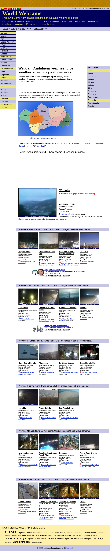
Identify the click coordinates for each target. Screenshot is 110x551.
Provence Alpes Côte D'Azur (68, 539)
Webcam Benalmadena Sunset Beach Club (47, 465)
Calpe (73, 535)
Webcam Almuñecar (47, 372)
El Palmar (94, 535)
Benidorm (92, 91)
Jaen (21, 146)
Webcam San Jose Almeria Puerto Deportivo (69, 264)
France (4, 45)
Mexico (4, 63)
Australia (4, 102)
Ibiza (90, 88)
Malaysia (4, 93)
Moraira (78, 535)
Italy (2, 39)
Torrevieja (68, 535)
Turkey (3, 90)
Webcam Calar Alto (88, 261)
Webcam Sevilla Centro (28, 511)
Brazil (3, 72)
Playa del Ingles (77, 533)
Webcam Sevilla (87, 511)
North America (6, 57)
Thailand (4, 96)
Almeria (55, 143)
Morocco (4, 81)
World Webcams (21, 13)
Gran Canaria (93, 103)
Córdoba (75, 143)
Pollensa (7, 535)
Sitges (37, 535)
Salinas (50, 535)
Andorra (10, 538)
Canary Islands (94, 100)
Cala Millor (14, 535)
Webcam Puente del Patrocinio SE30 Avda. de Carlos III (47, 517)
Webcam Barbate (87, 317)
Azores (43, 539)
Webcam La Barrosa (27, 319)
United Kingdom (7, 42)
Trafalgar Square (37, 542)
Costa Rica (5, 66)
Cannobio (8, 542)
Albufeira (37, 539)
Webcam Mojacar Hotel (27, 261)
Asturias (43, 535)
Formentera (100, 533)
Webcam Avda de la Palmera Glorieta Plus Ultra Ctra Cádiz (68, 517)
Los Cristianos (37, 533)
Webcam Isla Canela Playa (69, 418)
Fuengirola (92, 94)
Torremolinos (93, 97)
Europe (14, 29)
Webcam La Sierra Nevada (69, 372)
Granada (86, 143)
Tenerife (91, 106)
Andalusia (38, 29)
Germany (4, 48)
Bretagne (87, 539)
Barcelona (92, 76)
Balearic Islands (90, 533)
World (5, 29)
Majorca (91, 85)
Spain (22, 29)
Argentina (5, 75)
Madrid (90, 73)
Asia (2, 87)
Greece (4, 54)
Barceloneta (30, 535)
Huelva (98, 143)
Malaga (91, 79)
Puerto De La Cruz (48, 533)
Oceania (4, 99)
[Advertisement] (64, 49)
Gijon (54, 535)
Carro (81, 539)
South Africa (6, 84)
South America (7, 69)
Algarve (30, 539)
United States (6, 60)
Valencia (60, 535)
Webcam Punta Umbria (48, 418)
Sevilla (40, 146)
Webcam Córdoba (67, 214)
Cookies (68, 548)
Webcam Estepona (67, 463)
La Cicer (69, 533)
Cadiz (65, 143)
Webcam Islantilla (26, 418)
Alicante (91, 82)
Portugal (4, 51)
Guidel (94, 539)
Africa (3, 78)
